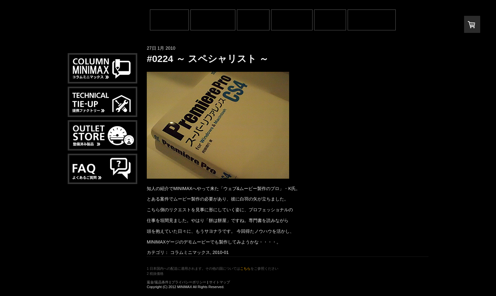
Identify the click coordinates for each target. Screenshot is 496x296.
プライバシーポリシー (188, 282)
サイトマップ (219, 282)
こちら (245, 268)
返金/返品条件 (158, 282)
